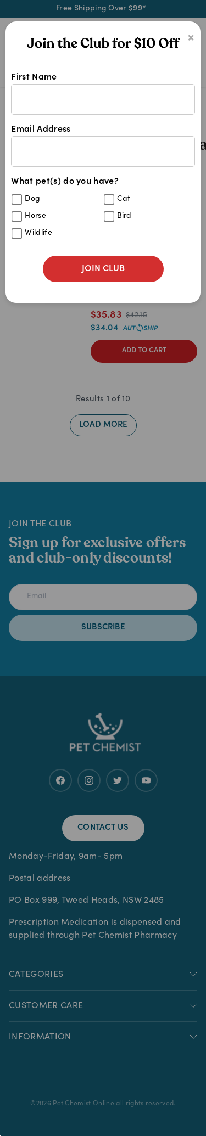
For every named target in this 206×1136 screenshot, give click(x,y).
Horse (35, 216)
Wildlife (38, 233)
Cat (124, 199)
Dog (32, 199)
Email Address (102, 146)
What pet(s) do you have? (102, 211)
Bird (124, 216)
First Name (102, 94)
